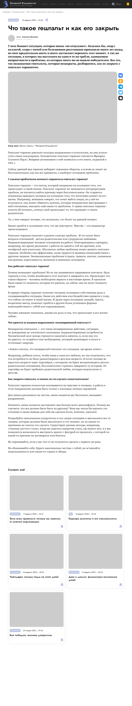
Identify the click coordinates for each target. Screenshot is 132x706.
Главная (6, 12)
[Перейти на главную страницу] (19, 4)
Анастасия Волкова (30, 37)
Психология (18, 12)
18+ (70, 514)
